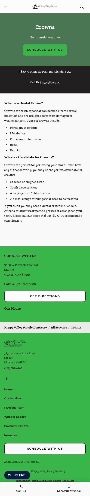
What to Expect (15, 416)
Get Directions (45, 296)
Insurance (10, 435)
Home (8, 389)
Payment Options (16, 426)
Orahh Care (68, 480)
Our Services (12, 398)
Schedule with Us (45, 49)
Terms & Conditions (42, 480)
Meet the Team (14, 407)
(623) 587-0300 (50, 82)
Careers (57, 480)
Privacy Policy (23, 480)
